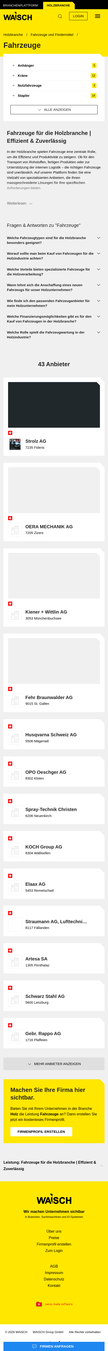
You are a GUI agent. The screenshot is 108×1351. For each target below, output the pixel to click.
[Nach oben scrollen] (102, 1166)
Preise (54, 1238)
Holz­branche (58, 5)
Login (78, 16)
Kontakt (54, 1286)
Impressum (54, 1273)
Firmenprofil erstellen (41, 1132)
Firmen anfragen (53, 1346)
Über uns (54, 1231)
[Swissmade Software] (54, 1304)
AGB (54, 1266)
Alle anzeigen (54, 110)
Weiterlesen (20, 203)
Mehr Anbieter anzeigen (54, 1064)
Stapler (54, 95)
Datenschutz (54, 1279)
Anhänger (54, 65)
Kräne (54, 75)
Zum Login (54, 1251)
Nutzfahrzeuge (54, 85)
